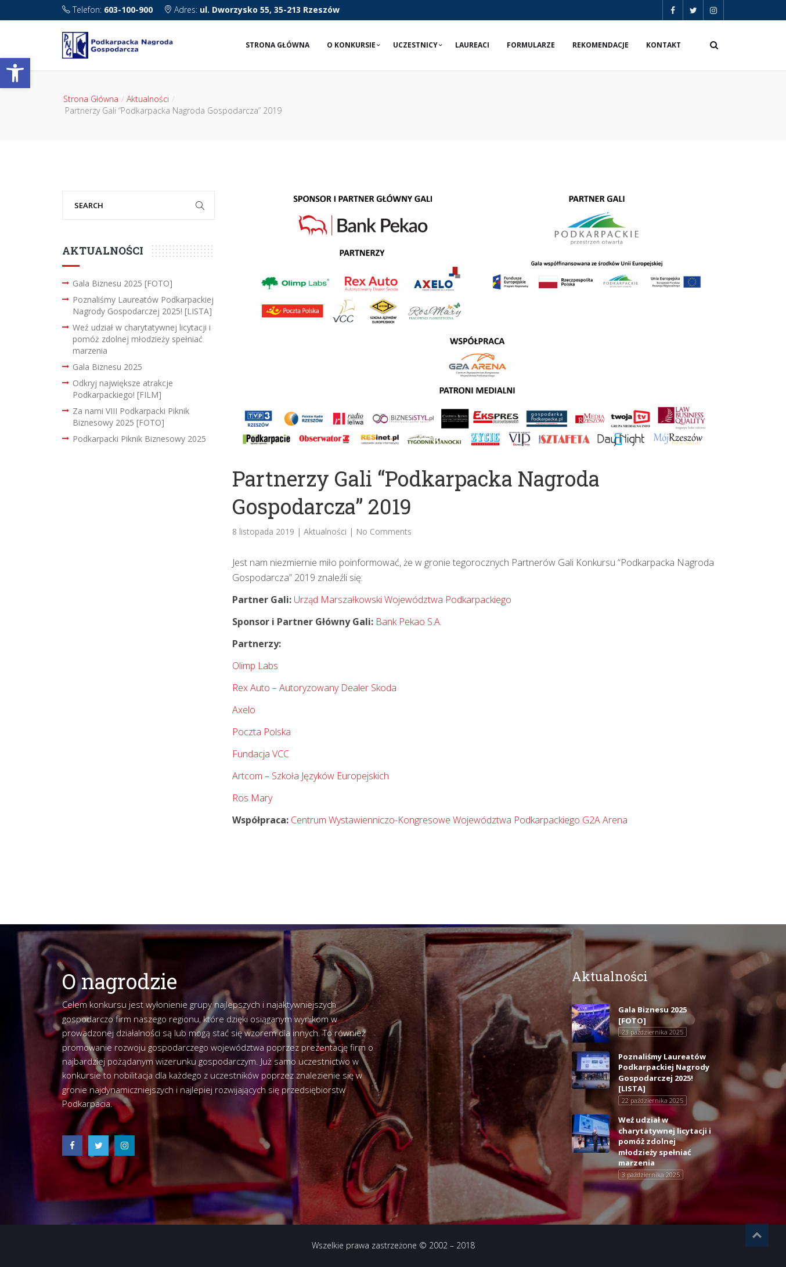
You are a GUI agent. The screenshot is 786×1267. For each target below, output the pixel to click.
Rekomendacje (600, 45)
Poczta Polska (261, 731)
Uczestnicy (415, 45)
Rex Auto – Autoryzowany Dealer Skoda (314, 687)
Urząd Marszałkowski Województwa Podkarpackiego (402, 599)
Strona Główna (277, 45)
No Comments (384, 531)
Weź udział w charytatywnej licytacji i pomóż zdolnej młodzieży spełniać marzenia (142, 339)
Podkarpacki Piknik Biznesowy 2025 (139, 438)
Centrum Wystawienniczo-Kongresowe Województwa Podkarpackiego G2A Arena (459, 820)
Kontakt (663, 45)
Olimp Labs (255, 665)
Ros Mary (252, 798)
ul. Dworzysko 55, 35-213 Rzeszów (270, 9)
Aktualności (148, 98)
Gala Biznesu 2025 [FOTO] (122, 283)
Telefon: (108, 9)
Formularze (531, 45)
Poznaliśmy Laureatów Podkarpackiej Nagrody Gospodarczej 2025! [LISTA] (143, 305)
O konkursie (351, 45)
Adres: (252, 9)
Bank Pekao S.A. (409, 621)
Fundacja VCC (260, 753)
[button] (15, 73)
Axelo (243, 709)
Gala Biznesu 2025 (107, 366)
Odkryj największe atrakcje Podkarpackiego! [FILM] (123, 388)
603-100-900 (128, 9)
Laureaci (472, 45)
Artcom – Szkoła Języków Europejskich (310, 775)
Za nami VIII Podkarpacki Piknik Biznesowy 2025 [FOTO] (131, 416)
